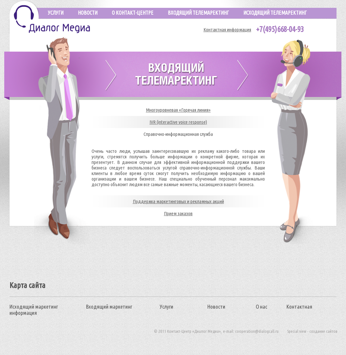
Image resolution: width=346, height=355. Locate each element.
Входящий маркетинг (109, 306)
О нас (261, 306)
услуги (55, 13)
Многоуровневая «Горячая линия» (178, 110)
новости (87, 13)
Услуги (166, 306)
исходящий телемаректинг (275, 13)
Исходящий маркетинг (33, 306)
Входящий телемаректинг (198, 13)
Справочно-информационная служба (178, 134)
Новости (216, 306)
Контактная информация (227, 29)
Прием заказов (178, 213)
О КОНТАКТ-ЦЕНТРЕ (132, 13)
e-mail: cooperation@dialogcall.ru (251, 331)
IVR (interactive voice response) (178, 122)
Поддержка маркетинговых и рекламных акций (178, 201)
